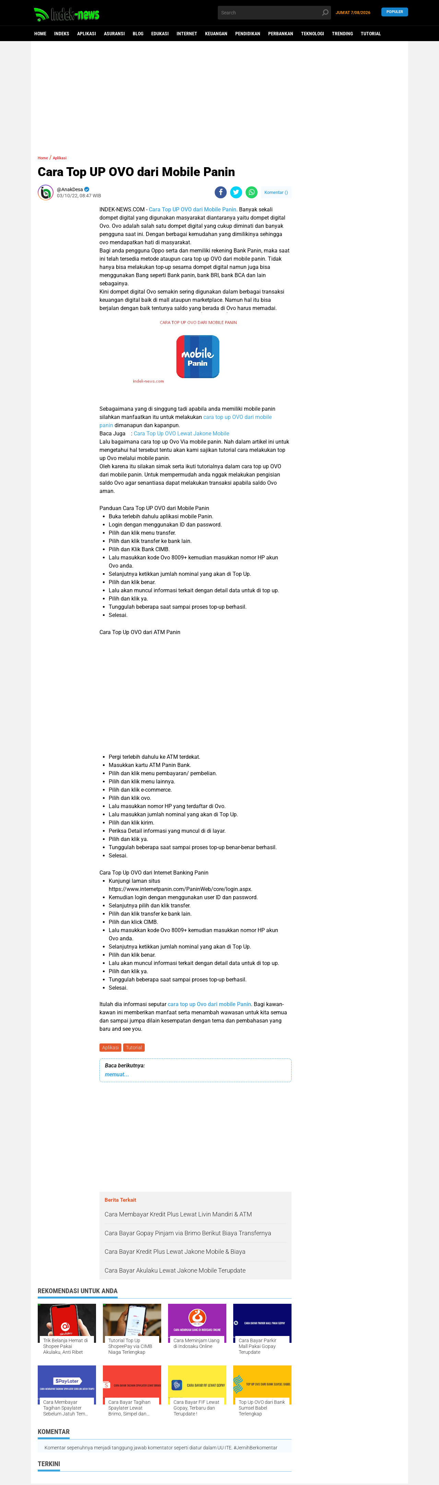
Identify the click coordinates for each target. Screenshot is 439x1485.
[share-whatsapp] (252, 192)
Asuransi (114, 33)
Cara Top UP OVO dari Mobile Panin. (193, 209)
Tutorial (371, 33)
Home (40, 33)
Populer (395, 12)
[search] (274, 13)
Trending (342, 33)
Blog (138, 33)
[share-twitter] (236, 192)
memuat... (117, 1076)
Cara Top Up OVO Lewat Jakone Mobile (181, 433)
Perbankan (280, 33)
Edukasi (160, 33)
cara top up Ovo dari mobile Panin (209, 1004)
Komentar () (276, 192)
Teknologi (312, 33)
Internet (187, 33)
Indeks (61, 33)
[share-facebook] (221, 192)
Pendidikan (247, 33)
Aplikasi (86, 33)
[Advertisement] (219, 94)
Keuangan (216, 33)
